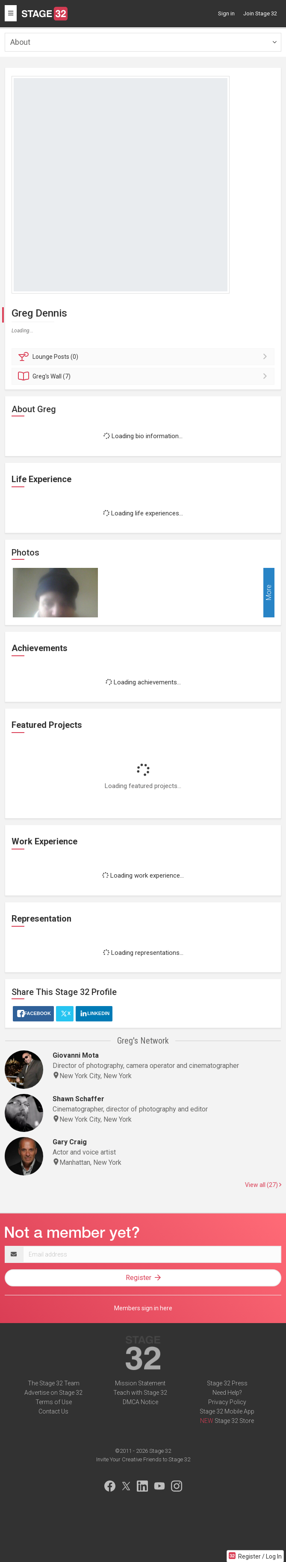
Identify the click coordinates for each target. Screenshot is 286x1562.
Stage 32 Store (234, 1420)
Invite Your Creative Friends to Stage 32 (143, 1459)
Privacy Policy (227, 1402)
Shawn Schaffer (78, 1099)
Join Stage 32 (260, 13)
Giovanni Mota (76, 1055)
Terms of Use (53, 1402)
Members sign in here (143, 1308)
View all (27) (263, 1184)
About (20, 42)
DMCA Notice (140, 1402)
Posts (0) (144, 357)
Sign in (226, 13)
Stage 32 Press (227, 1383)
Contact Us (53, 1411)
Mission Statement (140, 1383)
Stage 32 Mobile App (227, 1411)
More (269, 593)
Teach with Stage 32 (140, 1392)
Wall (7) (144, 376)
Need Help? (227, 1392)
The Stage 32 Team (54, 1383)
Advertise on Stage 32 (53, 1392)
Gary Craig (70, 1142)
